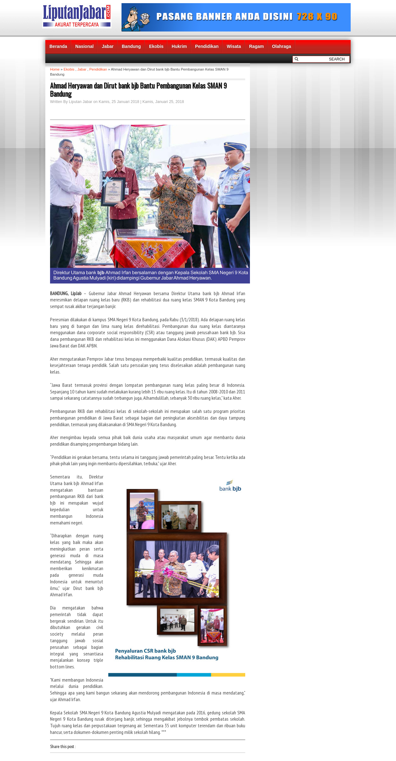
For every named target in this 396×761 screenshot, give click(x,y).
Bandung (131, 46)
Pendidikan (207, 46)
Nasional (84, 46)
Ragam (256, 46)
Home (54, 69)
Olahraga (281, 46)
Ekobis (156, 46)
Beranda (58, 46)
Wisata (234, 46)
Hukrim (179, 46)
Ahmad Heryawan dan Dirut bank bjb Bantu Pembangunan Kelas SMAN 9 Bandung (138, 89)
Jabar (107, 46)
